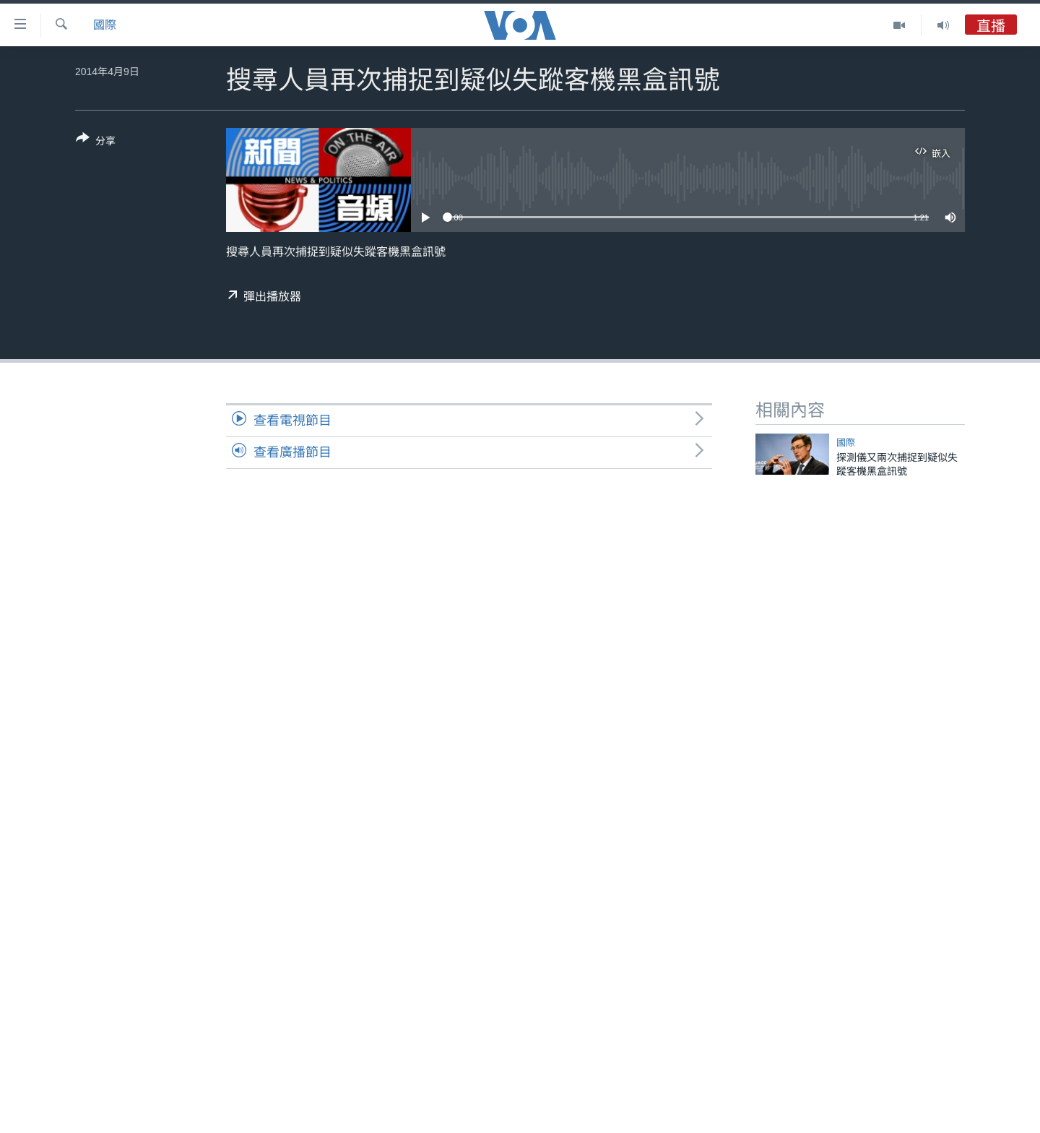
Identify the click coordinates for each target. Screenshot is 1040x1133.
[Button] (96, 142)
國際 (104, 25)
